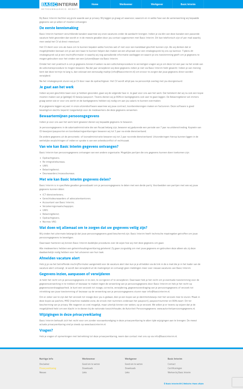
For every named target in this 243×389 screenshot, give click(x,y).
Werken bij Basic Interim (179, 372)
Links (84, 372)
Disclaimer (44, 364)
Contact (172, 364)
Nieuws (42, 372)
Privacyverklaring (47, 368)
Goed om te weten (91, 364)
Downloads (87, 368)
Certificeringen (175, 368)
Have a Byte (198, 383)
